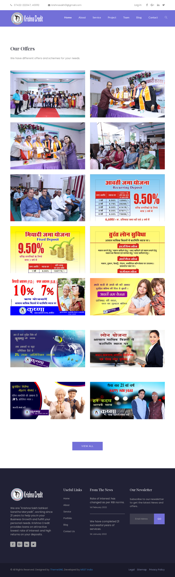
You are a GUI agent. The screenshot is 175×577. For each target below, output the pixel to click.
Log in (137, 5)
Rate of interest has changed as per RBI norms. (107, 500)
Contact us (69, 531)
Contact (153, 17)
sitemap (142, 569)
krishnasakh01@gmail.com (65, 5)
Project (112, 17)
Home (68, 17)
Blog (139, 17)
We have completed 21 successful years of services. (104, 525)
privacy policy (157, 569)
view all (87, 446)
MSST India (87, 569)
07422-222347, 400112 (24, 5)
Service (97, 17)
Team (126, 17)
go (159, 519)
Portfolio (67, 518)
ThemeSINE (56, 569)
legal (132, 569)
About (82, 17)
